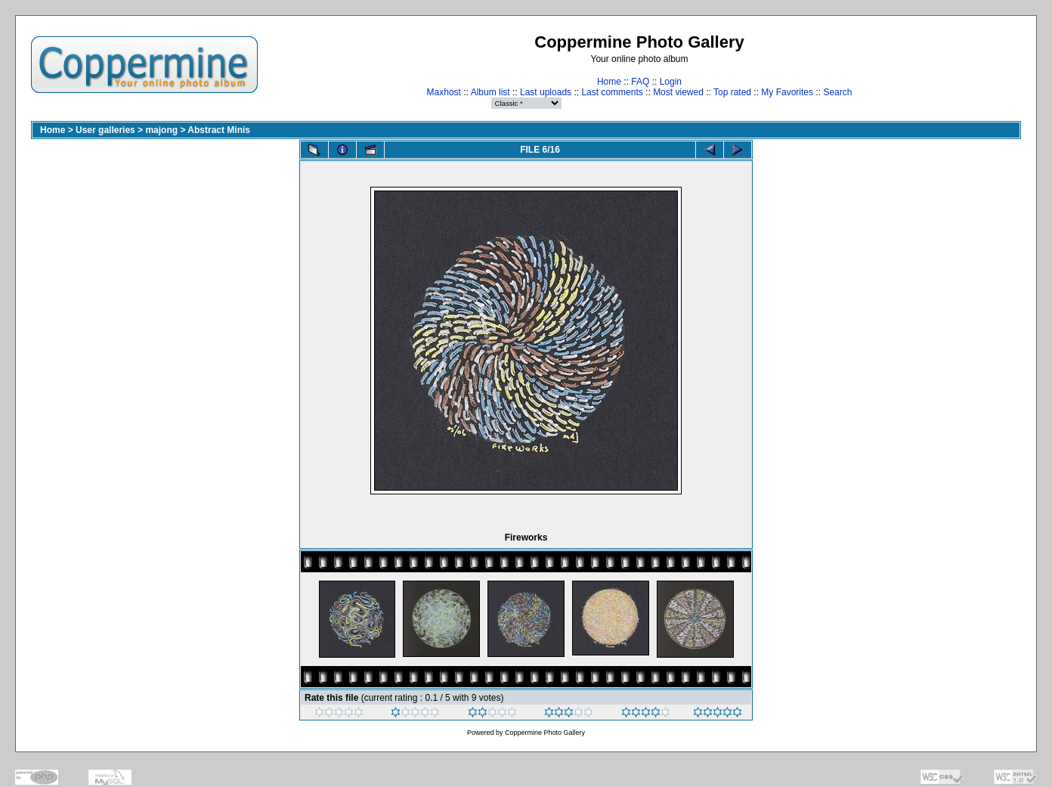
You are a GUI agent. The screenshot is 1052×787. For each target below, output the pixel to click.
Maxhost (444, 92)
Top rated (732, 92)
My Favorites (787, 92)
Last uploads (545, 92)
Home (609, 81)
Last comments (611, 92)
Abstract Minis (218, 130)
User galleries (105, 130)
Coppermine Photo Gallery (545, 732)
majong (161, 130)
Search (837, 92)
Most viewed (678, 92)
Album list (490, 92)
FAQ (640, 81)
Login (671, 81)
